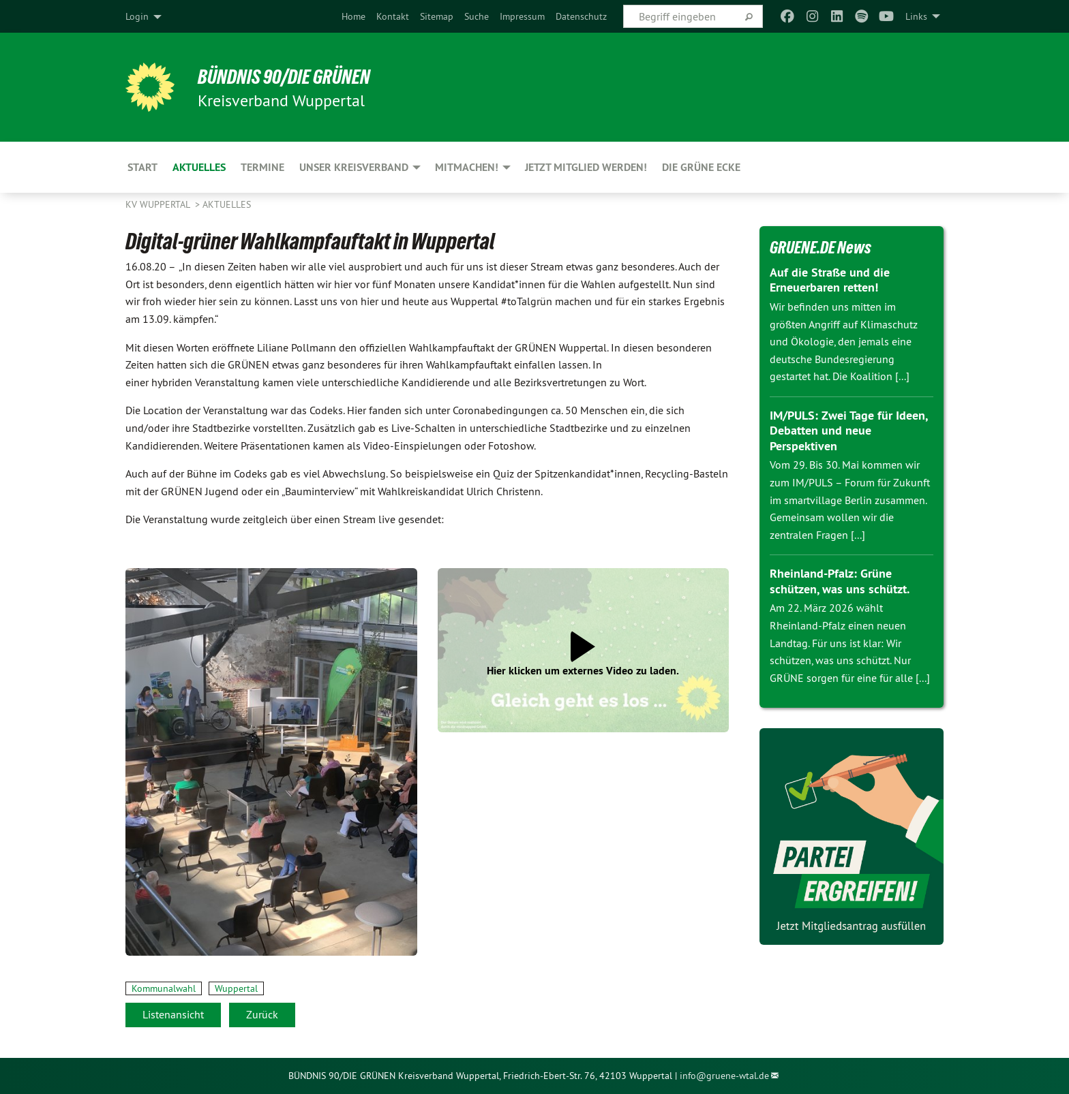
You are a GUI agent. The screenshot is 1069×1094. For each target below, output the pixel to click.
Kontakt (392, 16)
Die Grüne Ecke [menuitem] (701, 167)
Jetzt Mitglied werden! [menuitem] (586, 167)
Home (353, 16)
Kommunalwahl (164, 988)
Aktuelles (226, 204)
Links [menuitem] (916, 16)
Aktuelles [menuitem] (199, 167)
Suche (476, 16)
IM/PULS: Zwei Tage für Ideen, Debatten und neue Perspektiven (848, 430)
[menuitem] (353, 16)
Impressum (522, 16)
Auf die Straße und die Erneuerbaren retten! (830, 280)
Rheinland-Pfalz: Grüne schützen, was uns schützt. (839, 581)
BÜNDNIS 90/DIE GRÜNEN (293, 76)
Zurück (262, 1014)
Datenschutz (581, 16)
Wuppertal (236, 988)
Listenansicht (173, 1014)
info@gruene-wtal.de (724, 1075)
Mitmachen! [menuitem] (466, 167)
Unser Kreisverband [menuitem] (353, 167)
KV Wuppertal (158, 204)
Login (137, 16)
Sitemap (436, 16)
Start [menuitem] (142, 167)
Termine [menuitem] (262, 167)
